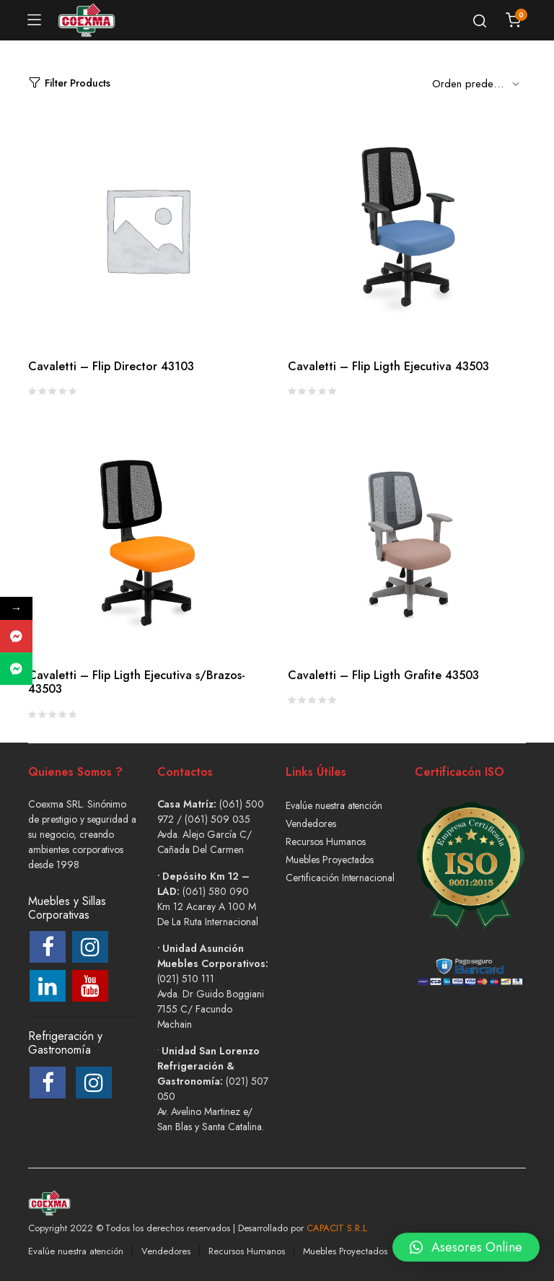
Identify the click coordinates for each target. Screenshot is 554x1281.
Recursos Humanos (326, 841)
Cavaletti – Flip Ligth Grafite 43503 (383, 675)
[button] (466, 1239)
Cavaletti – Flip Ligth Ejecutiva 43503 (388, 366)
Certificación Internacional (340, 877)
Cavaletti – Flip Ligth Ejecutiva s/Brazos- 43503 (136, 682)
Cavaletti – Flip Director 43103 (111, 366)
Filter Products (69, 83)
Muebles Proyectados (330, 859)
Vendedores (311, 823)
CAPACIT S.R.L (337, 1228)
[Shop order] (479, 83)
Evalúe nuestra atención (334, 805)
